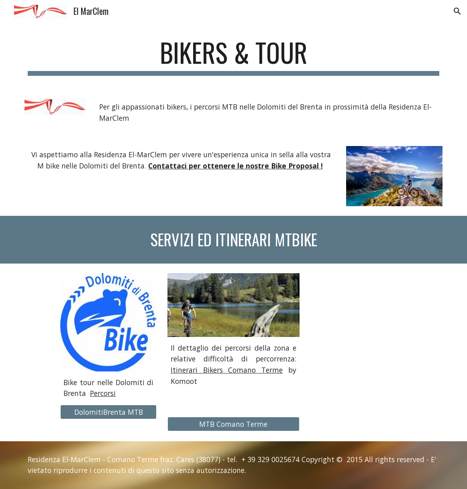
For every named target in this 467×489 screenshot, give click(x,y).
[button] (457, 11)
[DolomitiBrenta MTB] (108, 412)
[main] (233, 56)
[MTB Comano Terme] (233, 424)
